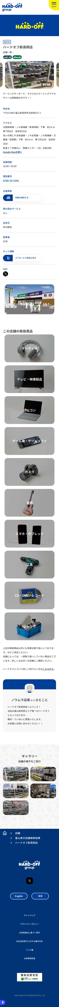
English (19, 896)
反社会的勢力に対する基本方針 (29, 941)
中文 (40, 896)
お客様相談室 (29, 958)
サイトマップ (29, 915)
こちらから (48, 669)
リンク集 (29, 950)
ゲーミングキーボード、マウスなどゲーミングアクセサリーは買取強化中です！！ (29, 95)
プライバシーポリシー (29, 924)
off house (17, 57)
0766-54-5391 (11, 180)
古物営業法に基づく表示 (29, 932)
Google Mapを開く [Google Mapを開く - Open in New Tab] (12, 152)
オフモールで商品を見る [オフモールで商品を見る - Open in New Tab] (25, 258)
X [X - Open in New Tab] (29, 880)
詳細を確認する (21, 197)
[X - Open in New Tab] (5, 273)
